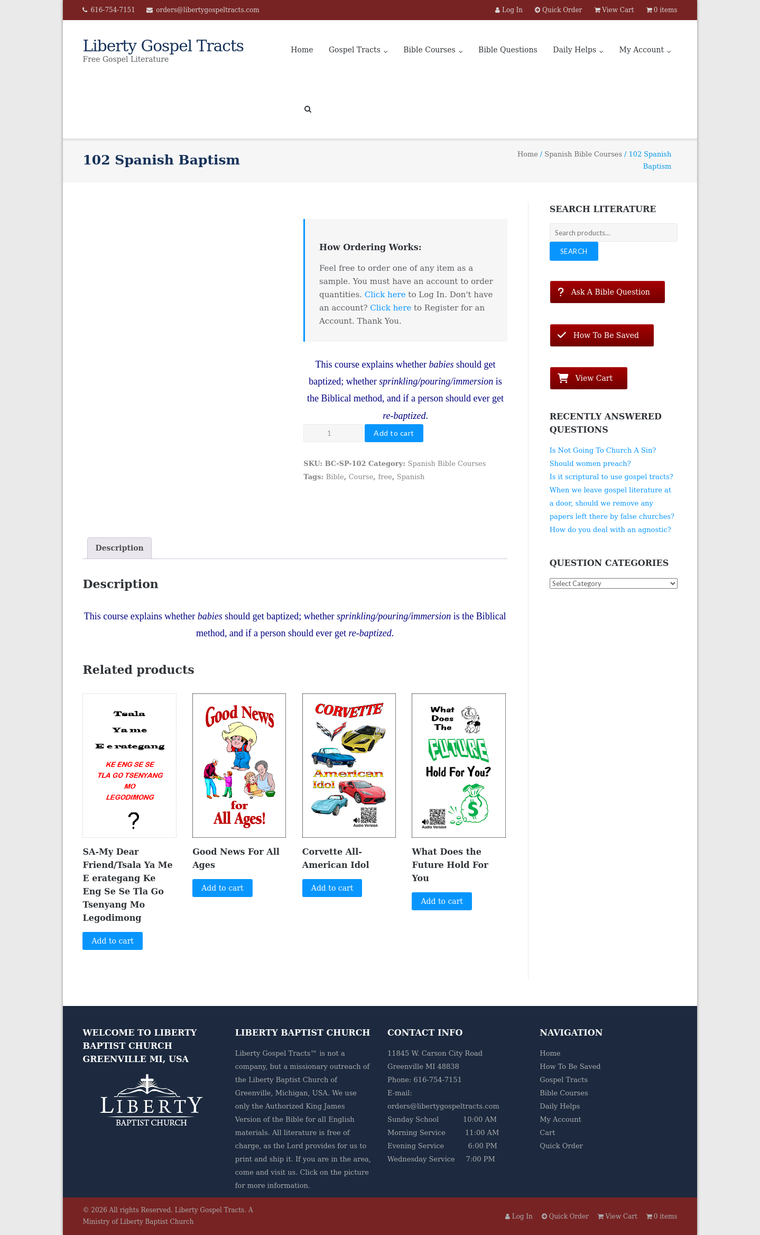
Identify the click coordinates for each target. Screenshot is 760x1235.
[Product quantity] (333, 433)
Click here (385, 294)
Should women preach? (590, 464)
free (385, 477)
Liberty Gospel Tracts (210, 1210)
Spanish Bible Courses (583, 154)
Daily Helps (574, 49)
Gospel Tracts (355, 49)
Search (574, 251)
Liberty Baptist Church (288, 1080)
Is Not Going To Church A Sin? (603, 450)
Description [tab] (119, 548)
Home (302, 49)
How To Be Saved (570, 1067)
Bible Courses (429, 49)
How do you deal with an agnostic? (610, 530)
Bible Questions (507, 49)
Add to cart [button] (112, 941)
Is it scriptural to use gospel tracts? (611, 477)
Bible (335, 477)
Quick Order (561, 1146)
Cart (547, 1133)
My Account (641, 49)
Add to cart (394, 432)
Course (361, 477)
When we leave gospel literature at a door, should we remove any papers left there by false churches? (612, 503)
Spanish (411, 477)
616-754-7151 (112, 10)
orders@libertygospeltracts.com (207, 10)
